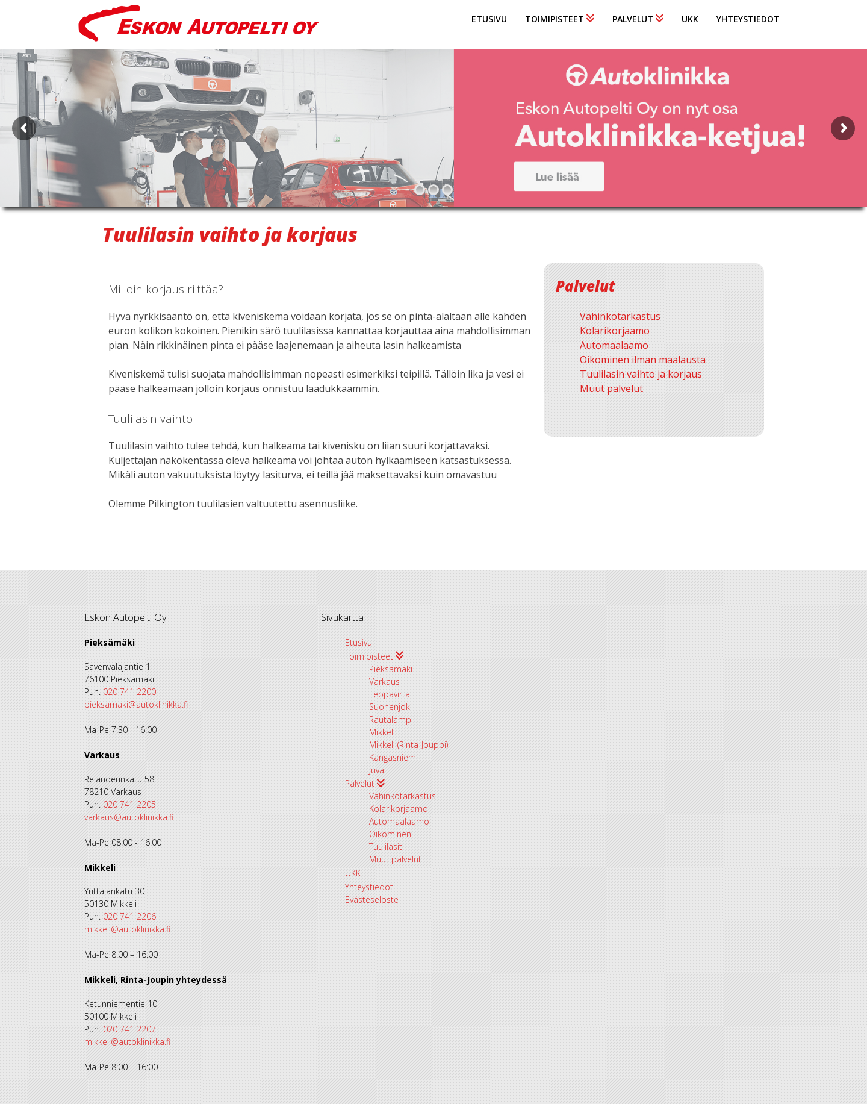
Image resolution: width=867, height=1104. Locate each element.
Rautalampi (391, 719)
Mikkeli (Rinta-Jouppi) (408, 744)
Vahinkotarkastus (620, 316)
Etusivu (489, 19)
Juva (376, 770)
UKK (690, 19)
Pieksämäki (390, 669)
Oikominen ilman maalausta (643, 359)
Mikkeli (382, 732)
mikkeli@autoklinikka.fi (127, 929)
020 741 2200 (129, 691)
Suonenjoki (390, 707)
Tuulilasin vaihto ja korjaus (641, 374)
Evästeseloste (372, 899)
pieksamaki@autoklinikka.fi (136, 704)
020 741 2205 (129, 804)
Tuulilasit (385, 846)
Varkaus (384, 681)
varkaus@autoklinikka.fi (128, 817)
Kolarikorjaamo (615, 330)
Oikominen (390, 834)
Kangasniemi (393, 757)
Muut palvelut (611, 388)
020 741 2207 (129, 1029)
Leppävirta (389, 694)
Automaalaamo (614, 345)
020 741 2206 (129, 916)
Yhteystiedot (748, 19)
